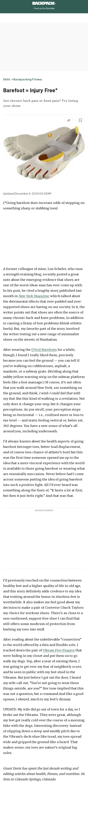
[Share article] (69, 120)
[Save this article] (80, 120)
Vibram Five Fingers (59, 650)
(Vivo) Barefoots (44, 350)
